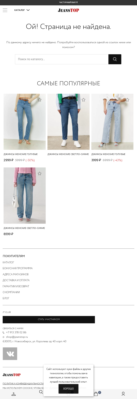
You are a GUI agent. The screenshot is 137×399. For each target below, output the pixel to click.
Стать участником (49, 319)
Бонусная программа (18, 268)
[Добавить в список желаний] (40, 100)
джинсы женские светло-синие (68, 154)
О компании (11, 292)
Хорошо (68, 388)
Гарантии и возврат (16, 286)
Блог (6, 298)
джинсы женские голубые (21, 154)
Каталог (22, 10)
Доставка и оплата (16, 280)
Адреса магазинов (16, 274)
